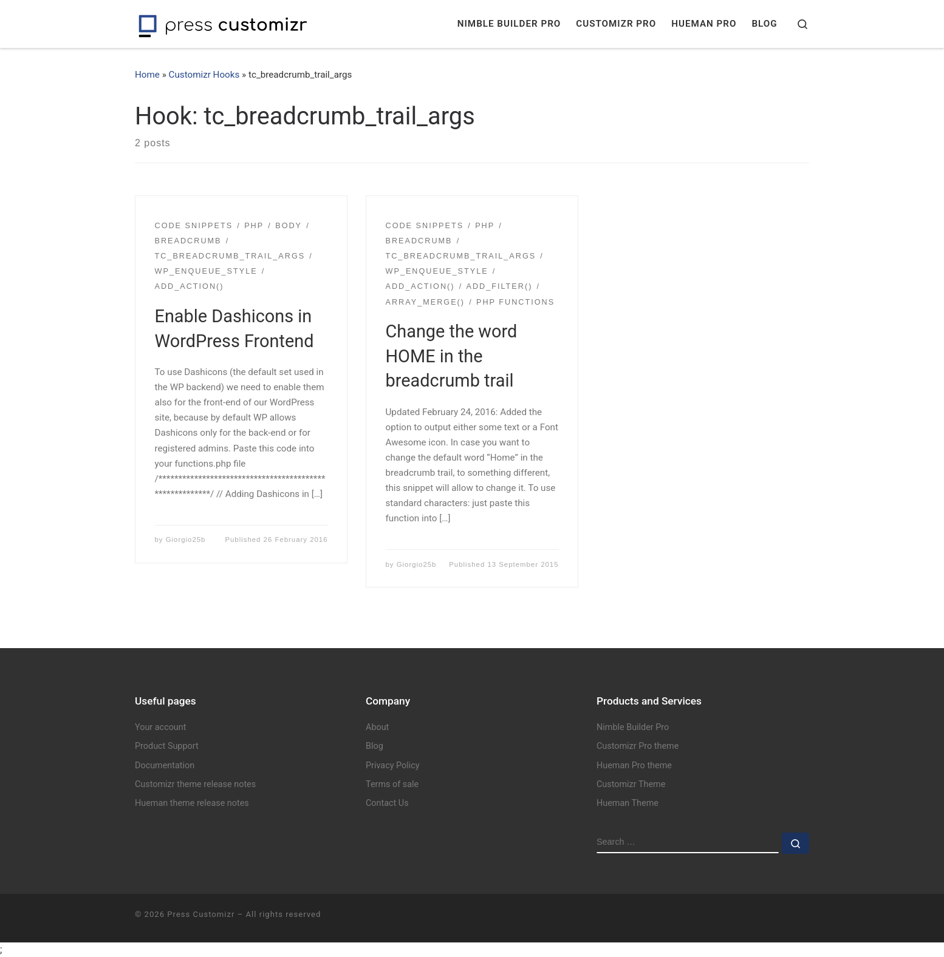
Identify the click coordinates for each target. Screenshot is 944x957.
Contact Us (387, 803)
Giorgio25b (186, 539)
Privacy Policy (393, 765)
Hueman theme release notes (192, 803)
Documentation (164, 765)
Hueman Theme (627, 803)
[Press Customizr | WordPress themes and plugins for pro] (223, 24)
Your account (160, 727)
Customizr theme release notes (195, 784)
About (377, 727)
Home (147, 74)
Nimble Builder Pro (633, 727)
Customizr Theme (631, 784)
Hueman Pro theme (634, 765)
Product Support (167, 746)
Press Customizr (200, 914)
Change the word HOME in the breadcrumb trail (452, 356)
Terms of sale (392, 784)
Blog (374, 746)
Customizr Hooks (204, 74)
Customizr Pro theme (638, 746)
